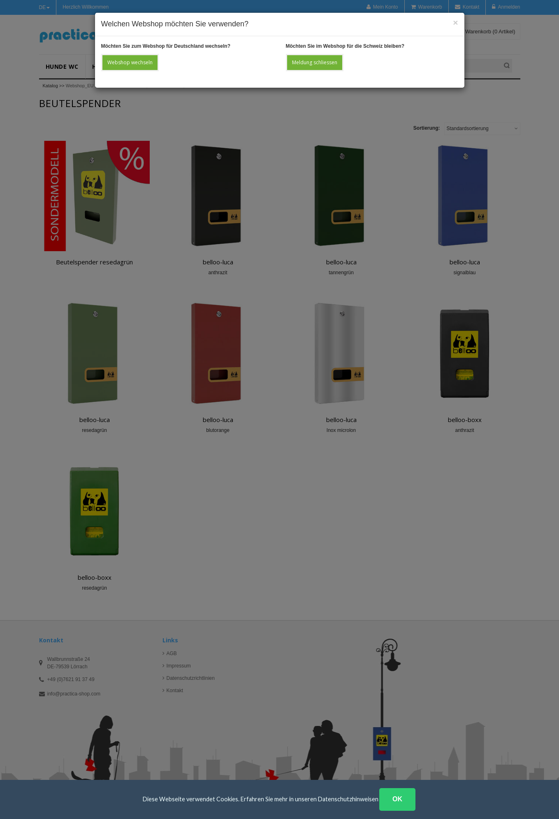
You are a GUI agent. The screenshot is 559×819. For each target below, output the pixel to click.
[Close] (455, 22)
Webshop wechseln (130, 62)
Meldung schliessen (314, 62)
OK (397, 799)
